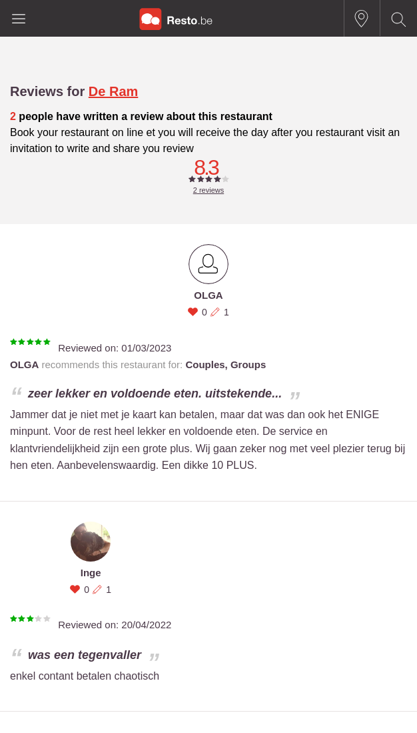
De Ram (113, 91)
